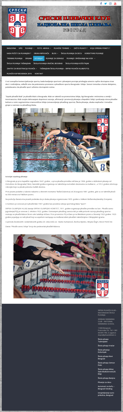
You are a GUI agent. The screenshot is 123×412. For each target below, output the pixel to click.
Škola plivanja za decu (71, 53)
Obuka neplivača (41, 53)
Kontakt (39, 73)
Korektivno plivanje (94, 53)
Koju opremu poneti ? (100, 48)
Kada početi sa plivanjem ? (19, 53)
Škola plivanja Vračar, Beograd (48, 63)
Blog (54, 53)
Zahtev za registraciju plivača (21, 68)
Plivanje (29, 48)
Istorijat (39, 58)
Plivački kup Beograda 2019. (19, 73)
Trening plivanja (14, 58)
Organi (28, 58)
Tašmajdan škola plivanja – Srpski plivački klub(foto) (64, 68)
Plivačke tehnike (61, 48)
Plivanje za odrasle (55, 58)
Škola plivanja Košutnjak (77, 63)
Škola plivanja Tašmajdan (19, 63)
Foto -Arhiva (43, 48)
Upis (20, 48)
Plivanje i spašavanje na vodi (80, 58)
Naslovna (11, 48)
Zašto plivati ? (80, 48)
